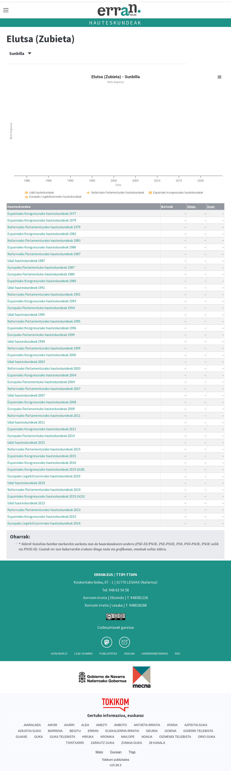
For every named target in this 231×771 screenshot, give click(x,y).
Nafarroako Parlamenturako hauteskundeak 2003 (43, 368)
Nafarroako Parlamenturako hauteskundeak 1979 (43, 227)
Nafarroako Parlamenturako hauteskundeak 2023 (43, 510)
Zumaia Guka (131, 743)
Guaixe (21, 736)
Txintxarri (75, 743)
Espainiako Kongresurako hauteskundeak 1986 (41, 247)
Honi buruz (59, 653)
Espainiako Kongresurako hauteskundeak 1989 (41, 281)
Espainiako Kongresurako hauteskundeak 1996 (41, 328)
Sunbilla (20, 53)
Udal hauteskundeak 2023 (26, 503)
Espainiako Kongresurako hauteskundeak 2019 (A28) (46, 469)
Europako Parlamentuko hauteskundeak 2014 (41, 435)
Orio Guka (206, 736)
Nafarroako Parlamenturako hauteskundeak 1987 (43, 254)
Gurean (115, 752)
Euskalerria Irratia (122, 731)
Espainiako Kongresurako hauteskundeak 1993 (41, 301)
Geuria (152, 731)
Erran (93, 731)
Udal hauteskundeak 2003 (26, 361)
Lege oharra (83, 653)
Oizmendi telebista (175, 736)
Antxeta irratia (147, 725)
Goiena (170, 731)
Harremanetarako (155, 653)
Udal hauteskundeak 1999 (26, 341)
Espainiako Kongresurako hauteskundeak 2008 (41, 402)
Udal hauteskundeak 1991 (26, 287)
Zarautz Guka (102, 743)
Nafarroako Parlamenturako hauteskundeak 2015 (43, 449)
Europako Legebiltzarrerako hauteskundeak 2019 (43, 476)
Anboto (120, 725)
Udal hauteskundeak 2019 (26, 483)
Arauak (129, 653)
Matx (99, 752)
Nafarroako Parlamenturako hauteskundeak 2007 (43, 388)
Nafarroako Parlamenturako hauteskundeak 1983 (43, 240)
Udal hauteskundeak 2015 (26, 442)
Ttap (132, 752)
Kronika (107, 736)
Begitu (75, 731)
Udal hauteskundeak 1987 (26, 260)
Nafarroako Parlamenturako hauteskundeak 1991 (43, 294)
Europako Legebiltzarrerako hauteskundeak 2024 (43, 523)
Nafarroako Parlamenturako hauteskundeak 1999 (43, 348)
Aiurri (69, 725)
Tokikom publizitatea (115, 759)
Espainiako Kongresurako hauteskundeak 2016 (41, 462)
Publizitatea (108, 653)
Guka (38, 736)
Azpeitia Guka (195, 725)
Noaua (147, 736)
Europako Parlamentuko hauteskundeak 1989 (41, 274)
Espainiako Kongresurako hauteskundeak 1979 (41, 220)
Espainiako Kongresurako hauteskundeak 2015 (41, 456)
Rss (177, 653)
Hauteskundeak (115, 22)
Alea (85, 725)
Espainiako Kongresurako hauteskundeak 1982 (41, 234)
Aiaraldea (32, 725)
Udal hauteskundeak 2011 (26, 422)
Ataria (172, 725)
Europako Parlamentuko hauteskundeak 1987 (41, 267)
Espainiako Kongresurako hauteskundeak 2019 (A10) (46, 496)
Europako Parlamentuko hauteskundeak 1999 (41, 335)
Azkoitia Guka (29, 731)
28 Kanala (157, 743)
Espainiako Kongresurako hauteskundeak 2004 (41, 375)
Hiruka (87, 736)
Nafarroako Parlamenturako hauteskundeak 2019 (43, 489)
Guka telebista (62, 736)
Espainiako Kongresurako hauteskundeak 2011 (41, 429)
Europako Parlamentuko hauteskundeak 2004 (41, 382)
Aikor (52, 725)
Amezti (101, 725)
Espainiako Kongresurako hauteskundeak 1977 (41, 213)
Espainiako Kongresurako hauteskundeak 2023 (41, 516)
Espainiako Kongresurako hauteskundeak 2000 (41, 355)
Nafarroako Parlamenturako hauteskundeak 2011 (43, 415)
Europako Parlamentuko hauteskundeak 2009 (41, 409)
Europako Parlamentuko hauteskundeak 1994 (41, 308)
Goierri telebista (198, 731)
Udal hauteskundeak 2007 (26, 395)
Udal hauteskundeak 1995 (26, 314)
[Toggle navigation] (6, 10)
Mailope (127, 736)
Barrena (55, 731)
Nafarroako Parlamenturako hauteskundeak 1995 (43, 321)
